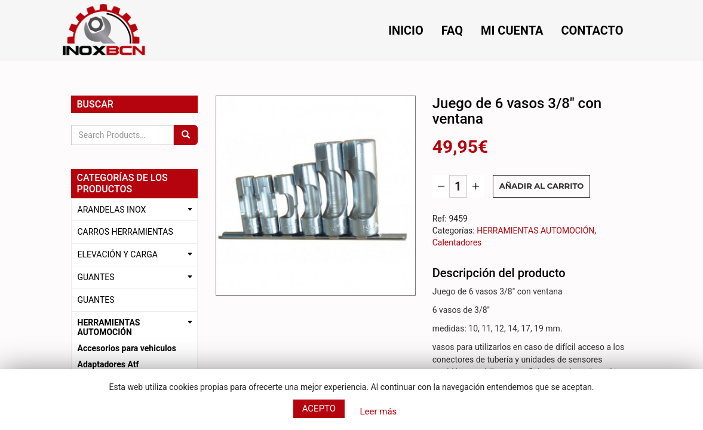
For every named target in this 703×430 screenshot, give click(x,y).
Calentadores (457, 242)
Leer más (378, 411)
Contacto (592, 30)
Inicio (405, 30)
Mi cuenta (512, 30)
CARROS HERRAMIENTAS (125, 231)
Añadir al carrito (541, 186)
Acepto (319, 408)
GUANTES (96, 277)
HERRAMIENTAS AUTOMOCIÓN (109, 327)
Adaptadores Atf (108, 364)
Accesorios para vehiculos (127, 348)
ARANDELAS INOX (112, 209)
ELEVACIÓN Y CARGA (118, 254)
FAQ (452, 30)
